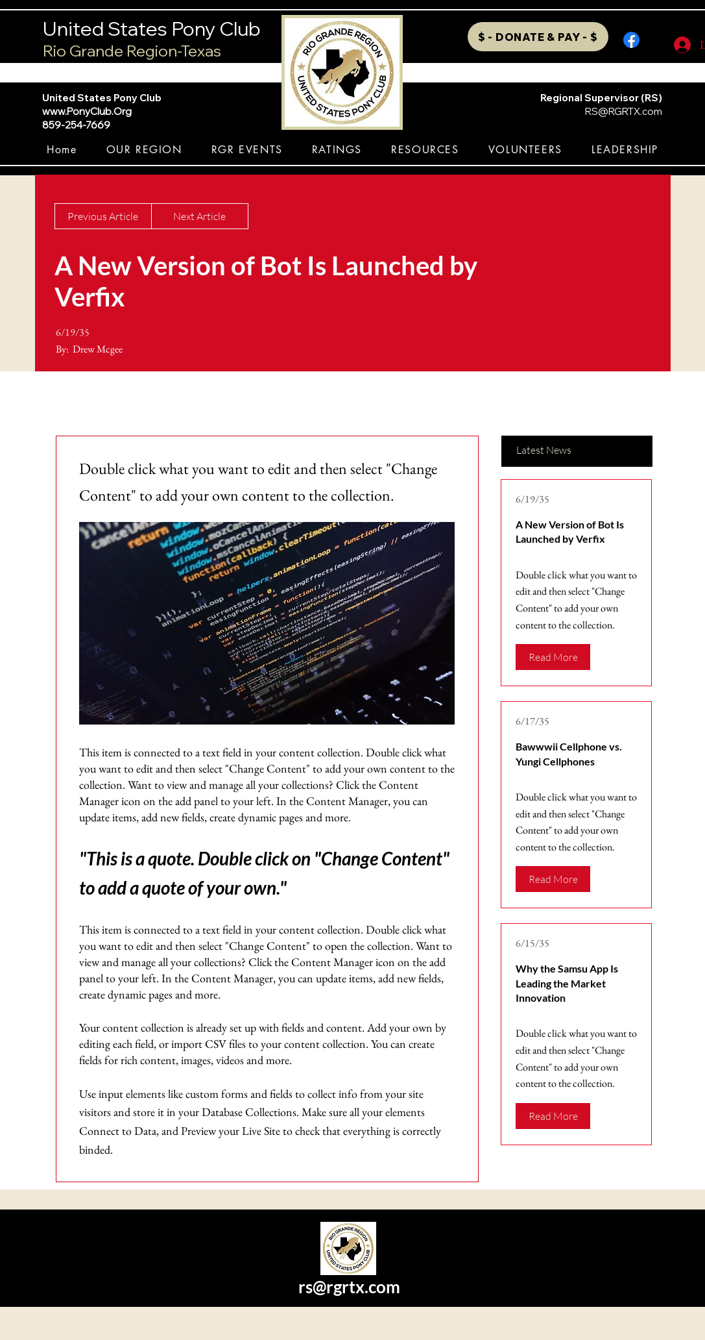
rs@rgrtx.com (349, 1286)
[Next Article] (199, 216)
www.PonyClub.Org (87, 111)
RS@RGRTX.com (623, 111)
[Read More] (553, 657)
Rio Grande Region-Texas (132, 50)
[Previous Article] (103, 216)
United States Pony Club (152, 28)
